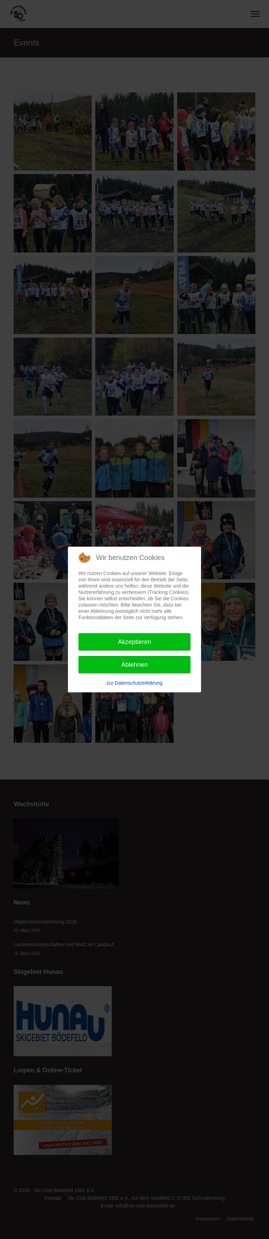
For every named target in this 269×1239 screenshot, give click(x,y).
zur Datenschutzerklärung (134, 683)
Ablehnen (134, 664)
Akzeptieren (134, 641)
